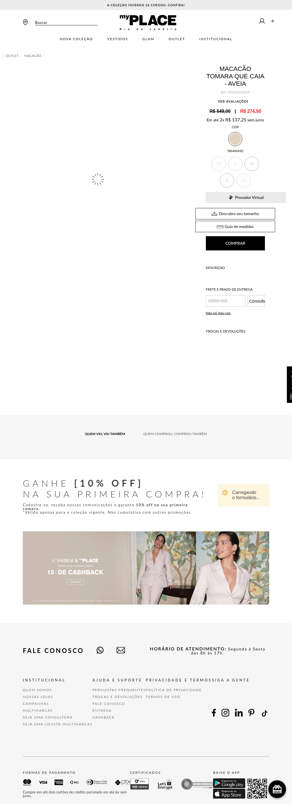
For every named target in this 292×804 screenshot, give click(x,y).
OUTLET (12, 56)
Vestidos (117, 39)
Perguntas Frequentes (119, 676)
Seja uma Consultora (48, 703)
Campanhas (36, 689)
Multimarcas (38, 696)
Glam (148, 39)
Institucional (215, 39)
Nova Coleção (76, 39)
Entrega (102, 696)
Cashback (103, 703)
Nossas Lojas (38, 682)
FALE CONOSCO (108, 689)
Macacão (32, 56)
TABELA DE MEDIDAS (235, 212)
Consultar (257, 286)
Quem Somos (37, 676)
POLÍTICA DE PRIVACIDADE (174, 676)
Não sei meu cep (218, 299)
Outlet (177, 39)
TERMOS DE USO (163, 682)
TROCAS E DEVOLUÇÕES (117, 682)
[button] (219, 164)
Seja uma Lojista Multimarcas (57, 710)
